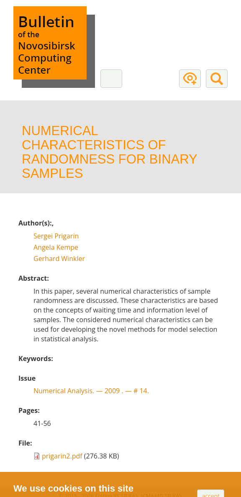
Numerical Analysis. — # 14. (91, 390)
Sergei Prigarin (56, 236)
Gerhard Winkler (59, 258)
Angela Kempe (55, 247)
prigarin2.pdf (62, 456)
